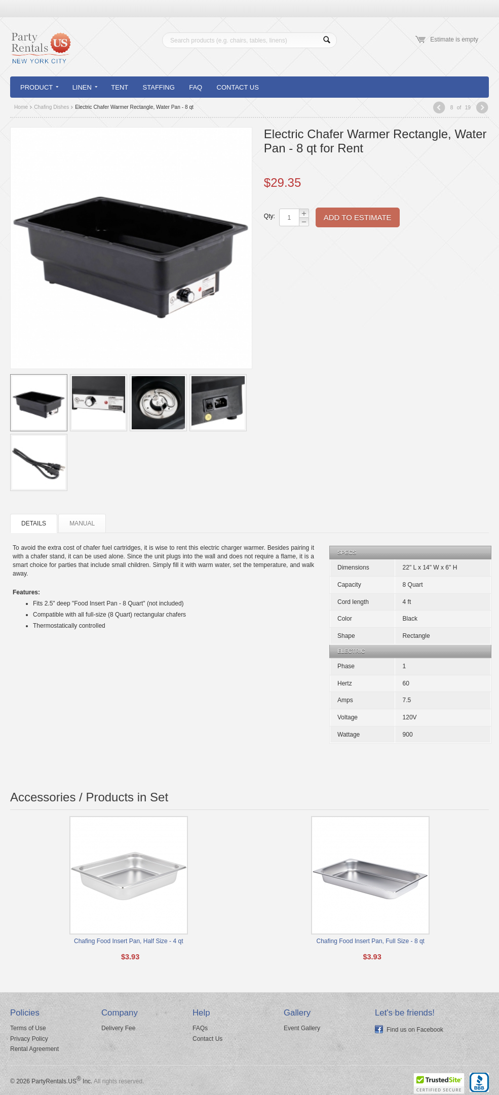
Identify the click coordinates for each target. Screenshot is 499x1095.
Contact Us (238, 87)
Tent (119, 87)
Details (33, 523)
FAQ (195, 87)
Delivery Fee (118, 1028)
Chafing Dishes (51, 107)
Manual (82, 523)
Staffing (159, 87)
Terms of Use (28, 1028)
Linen (84, 87)
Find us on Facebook (415, 1029)
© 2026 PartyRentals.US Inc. (51, 1081)
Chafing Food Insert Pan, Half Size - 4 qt (128, 941)
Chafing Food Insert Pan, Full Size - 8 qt (371, 941)
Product (39, 87)
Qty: (269, 216)
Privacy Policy (29, 1038)
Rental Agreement (34, 1048)
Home (21, 107)
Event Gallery (302, 1028)
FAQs (200, 1028)
